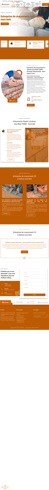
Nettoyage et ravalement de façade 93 (18, 4)
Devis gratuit (10, 159)
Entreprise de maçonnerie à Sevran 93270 (7, 318)
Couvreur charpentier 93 (28, 4)
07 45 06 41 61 (10, 1)
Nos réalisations (4, 23)
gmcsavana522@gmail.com (18, 1)
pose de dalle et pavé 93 (40, 4)
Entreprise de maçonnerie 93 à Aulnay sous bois (13, 4)
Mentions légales (28, 327)
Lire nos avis (5, 488)
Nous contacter (13, 23)
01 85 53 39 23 (4, 1)
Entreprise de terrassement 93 (32, 4)
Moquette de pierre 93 (37, 4)
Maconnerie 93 (17, 42)
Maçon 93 (21, 4)
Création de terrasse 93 (24, 4)
